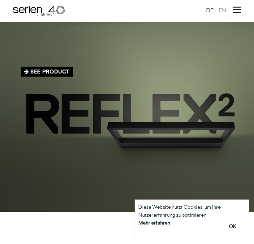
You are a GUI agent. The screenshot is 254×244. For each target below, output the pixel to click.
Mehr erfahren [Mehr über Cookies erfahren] (154, 223)
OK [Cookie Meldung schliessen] (232, 226)
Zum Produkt (47, 71)
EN (222, 10)
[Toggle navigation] (237, 9)
